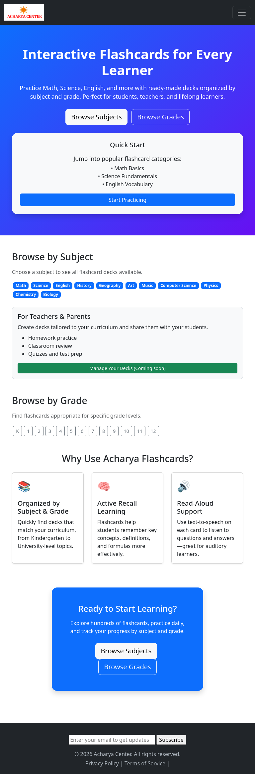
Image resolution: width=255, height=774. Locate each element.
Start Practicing (127, 199)
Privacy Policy (102, 763)
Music (147, 285)
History (84, 285)
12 (153, 431)
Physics (211, 285)
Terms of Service (145, 763)
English (62, 285)
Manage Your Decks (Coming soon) (127, 368)
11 (139, 431)
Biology (50, 294)
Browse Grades (160, 116)
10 (126, 431)
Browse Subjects (96, 116)
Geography (110, 285)
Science (40, 285)
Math (21, 285)
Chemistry (26, 294)
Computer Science (178, 285)
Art (131, 285)
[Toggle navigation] (241, 12)
